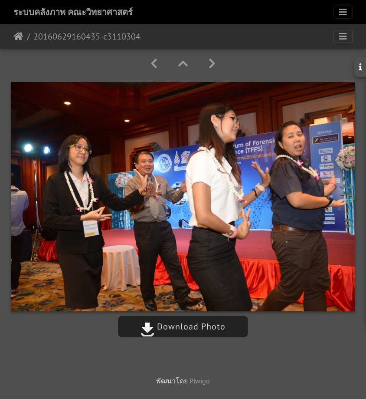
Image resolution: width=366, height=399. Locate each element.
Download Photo (183, 326)
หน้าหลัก (18, 36)
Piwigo (200, 380)
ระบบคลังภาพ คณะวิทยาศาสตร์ (73, 12)
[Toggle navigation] (343, 12)
